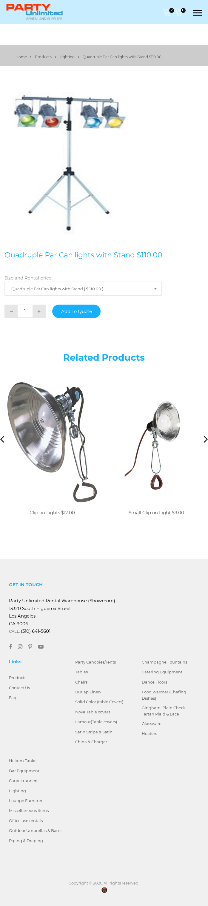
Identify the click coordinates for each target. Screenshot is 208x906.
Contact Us (19, 687)
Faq (12, 697)
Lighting (69, 57)
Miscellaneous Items (29, 810)
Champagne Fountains (164, 662)
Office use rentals (26, 820)
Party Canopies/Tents (95, 662)
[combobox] (83, 288)
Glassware (151, 723)
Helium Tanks (22, 760)
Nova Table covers (92, 712)
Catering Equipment (162, 671)
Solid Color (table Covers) (99, 701)
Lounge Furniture (26, 800)
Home (23, 57)
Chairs (81, 682)
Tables (81, 671)
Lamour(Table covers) (96, 721)
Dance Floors (154, 682)
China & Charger (91, 741)
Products (45, 57)
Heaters (149, 733)
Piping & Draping (26, 840)
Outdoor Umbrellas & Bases (35, 830)
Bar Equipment (24, 770)
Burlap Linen (88, 692)
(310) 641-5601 (35, 631)
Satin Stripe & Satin (94, 732)
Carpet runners (23, 780)
